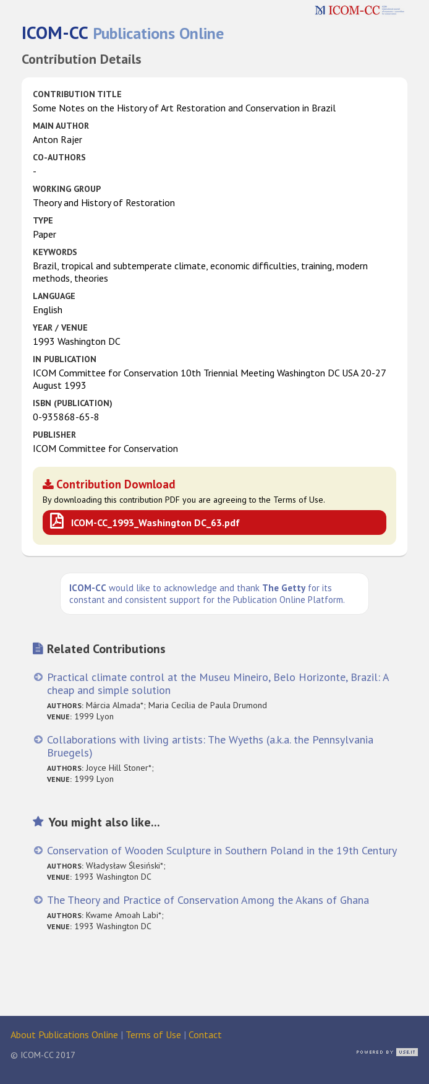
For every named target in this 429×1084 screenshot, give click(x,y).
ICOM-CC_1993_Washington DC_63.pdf (155, 522)
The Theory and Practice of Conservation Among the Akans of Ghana (208, 899)
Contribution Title (77, 94)
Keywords (55, 252)
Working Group (67, 188)
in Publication (64, 359)
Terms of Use (153, 1034)
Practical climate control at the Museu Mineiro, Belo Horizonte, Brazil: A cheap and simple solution (218, 683)
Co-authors (59, 157)
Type (43, 220)
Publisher (54, 434)
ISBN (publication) (73, 403)
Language (54, 295)
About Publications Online (64, 1034)
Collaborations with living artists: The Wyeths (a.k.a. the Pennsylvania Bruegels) (210, 746)
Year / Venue (60, 327)
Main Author (61, 125)
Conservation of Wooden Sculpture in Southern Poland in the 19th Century (222, 850)
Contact (205, 1034)
